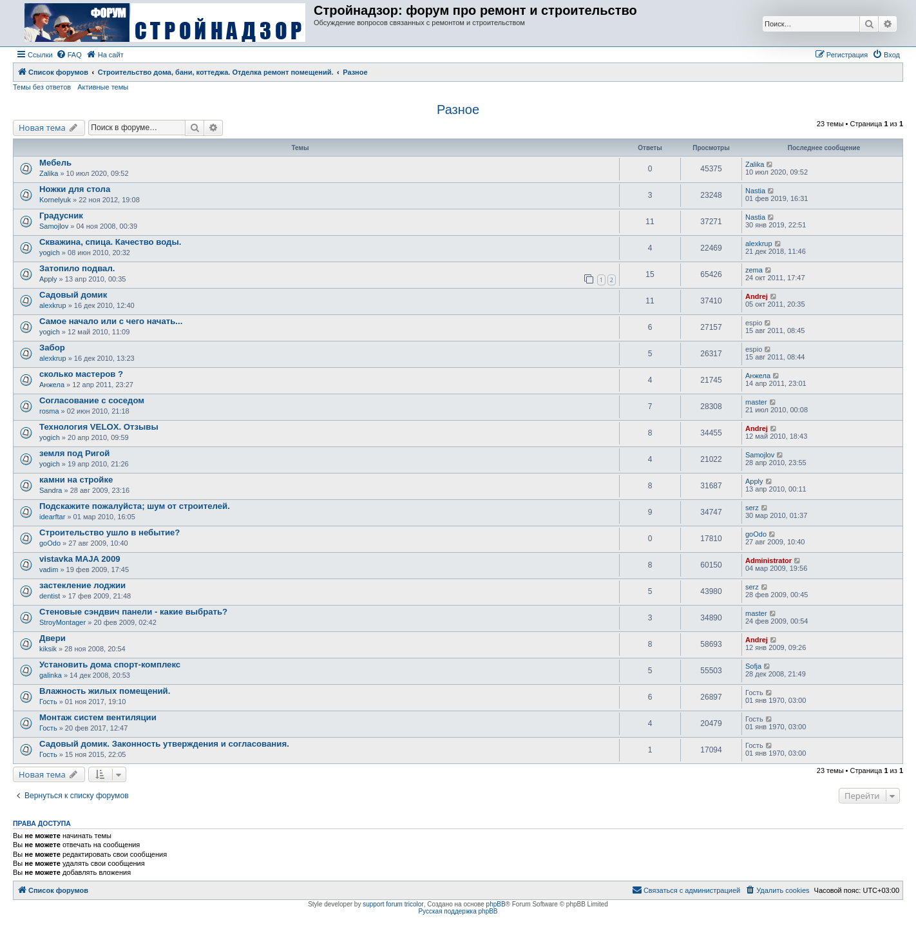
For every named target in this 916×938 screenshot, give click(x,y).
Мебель (55, 163)
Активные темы (102, 87)
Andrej (756, 296)
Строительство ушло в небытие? (109, 532)
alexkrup (758, 243)
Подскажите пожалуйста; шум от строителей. (134, 506)
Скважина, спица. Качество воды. (110, 242)
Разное (458, 109)
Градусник (61, 215)
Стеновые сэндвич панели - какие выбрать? (133, 612)
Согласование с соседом (91, 400)
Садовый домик (73, 295)
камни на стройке (76, 479)
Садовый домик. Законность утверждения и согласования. (164, 744)
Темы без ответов (42, 87)
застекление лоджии (82, 585)
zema (754, 270)
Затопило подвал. (77, 268)
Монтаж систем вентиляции (98, 717)
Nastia (755, 191)
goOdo (50, 543)
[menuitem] (69, 54)
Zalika (48, 173)
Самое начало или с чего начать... (110, 321)
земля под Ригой (74, 453)
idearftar (52, 517)
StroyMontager (62, 622)
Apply (48, 279)
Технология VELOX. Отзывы (98, 427)
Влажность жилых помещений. (104, 691)
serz (752, 508)
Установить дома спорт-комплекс (109, 664)
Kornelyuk (55, 200)
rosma (49, 411)
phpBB (496, 904)
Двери (52, 638)
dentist (49, 596)
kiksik (48, 649)
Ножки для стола (74, 189)
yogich (49, 252)
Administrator (768, 560)
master (756, 402)
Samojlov (53, 226)
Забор (52, 347)
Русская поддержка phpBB (457, 911)
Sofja (753, 666)
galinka (50, 675)
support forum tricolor (393, 904)
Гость (48, 701)
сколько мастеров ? (81, 374)
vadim (48, 569)
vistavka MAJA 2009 (79, 559)
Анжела (51, 384)
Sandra (50, 490)
